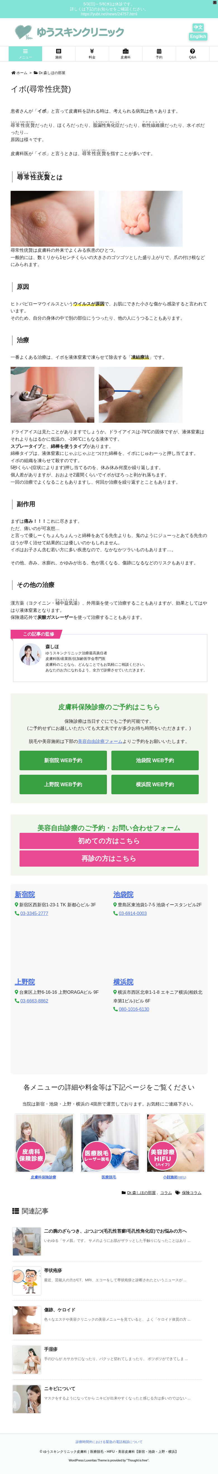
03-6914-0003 (133, 913)
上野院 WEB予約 (63, 784)
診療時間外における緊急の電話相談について (109, 1442)
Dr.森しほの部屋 (52, 73)
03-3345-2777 (34, 913)
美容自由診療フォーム (100, 741)
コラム (166, 1192)
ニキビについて (59, 1388)
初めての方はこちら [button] (109, 841)
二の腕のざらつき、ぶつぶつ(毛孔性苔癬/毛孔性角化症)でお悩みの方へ (115, 1231)
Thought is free (137, 1460)
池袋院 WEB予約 (155, 760)
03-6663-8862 (34, 1000)
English (198, 36)
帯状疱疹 (53, 1270)
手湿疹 (51, 1349)
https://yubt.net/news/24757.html (109, 14)
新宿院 (25, 894)
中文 (198, 27)
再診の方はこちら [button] (109, 858)
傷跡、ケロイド (59, 1309)
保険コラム (192, 1192)
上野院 (25, 982)
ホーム (21, 73)
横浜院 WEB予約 (155, 784)
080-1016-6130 (134, 1009)
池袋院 (123, 894)
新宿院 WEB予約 (63, 760)
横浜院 (123, 982)
